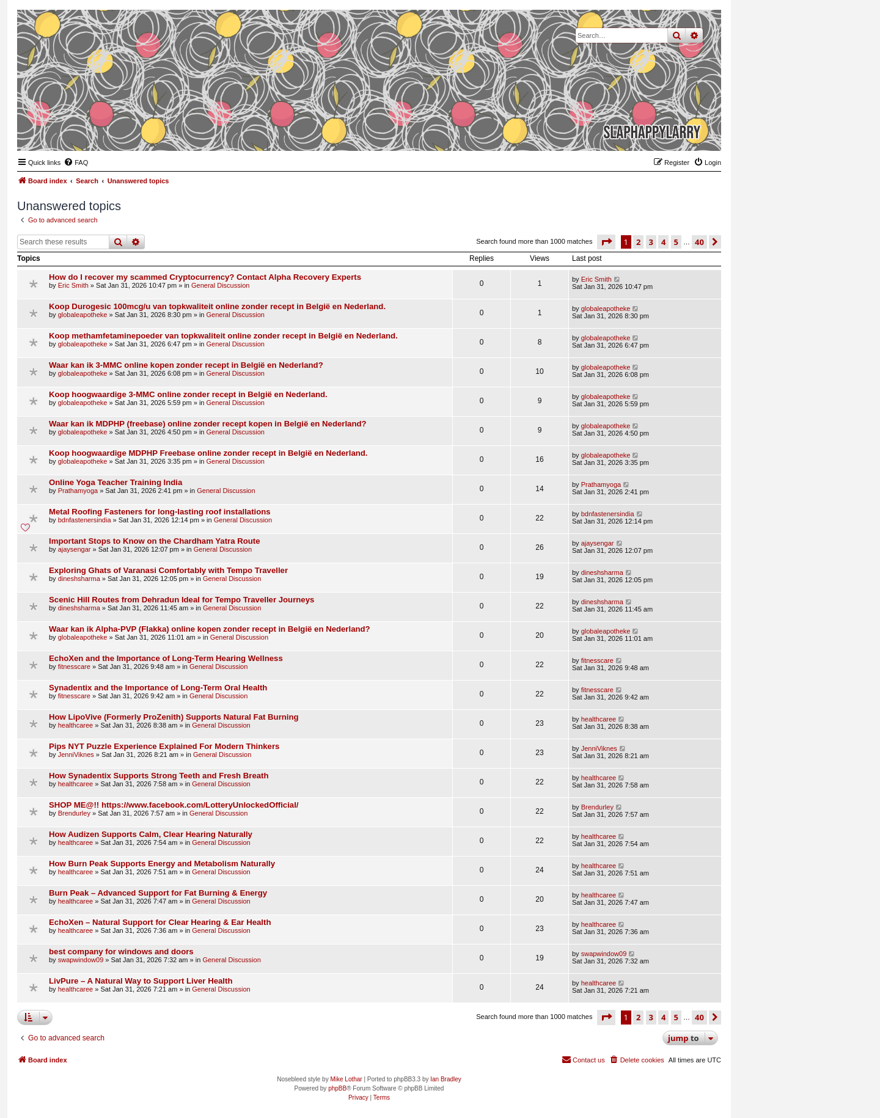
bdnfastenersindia (84, 520)
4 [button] (663, 241)
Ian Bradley (445, 1079)
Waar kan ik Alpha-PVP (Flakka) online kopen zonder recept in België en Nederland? (209, 629)
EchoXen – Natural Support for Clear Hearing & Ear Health (160, 922)
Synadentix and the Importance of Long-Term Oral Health (158, 687)
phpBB (337, 1088)
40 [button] (699, 241)
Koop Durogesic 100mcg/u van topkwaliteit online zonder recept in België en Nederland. (217, 306)
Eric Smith (73, 285)
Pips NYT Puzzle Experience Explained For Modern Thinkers (164, 746)
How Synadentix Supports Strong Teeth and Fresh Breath (159, 775)
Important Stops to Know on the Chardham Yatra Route (154, 541)
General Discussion (220, 285)
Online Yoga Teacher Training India (115, 482)
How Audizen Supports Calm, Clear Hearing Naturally (150, 834)
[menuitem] (76, 162)
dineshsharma (79, 578)
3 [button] (651, 241)
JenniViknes (76, 754)
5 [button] (676, 241)
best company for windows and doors (121, 951)
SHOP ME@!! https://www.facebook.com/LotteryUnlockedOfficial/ (174, 804)
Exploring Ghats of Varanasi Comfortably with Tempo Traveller (168, 570)
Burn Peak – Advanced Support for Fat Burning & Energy (158, 892)
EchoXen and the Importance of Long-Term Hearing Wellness (166, 658)
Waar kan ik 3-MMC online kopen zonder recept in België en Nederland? (186, 365)
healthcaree (76, 725)
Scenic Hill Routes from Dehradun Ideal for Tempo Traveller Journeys (181, 599)
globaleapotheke (83, 314)
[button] (606, 242)
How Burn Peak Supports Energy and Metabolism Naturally (162, 863)
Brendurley (74, 813)
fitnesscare (74, 666)
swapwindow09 (81, 959)
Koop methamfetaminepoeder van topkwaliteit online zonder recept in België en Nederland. (223, 335)
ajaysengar (74, 549)
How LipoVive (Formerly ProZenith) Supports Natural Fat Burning (174, 717)
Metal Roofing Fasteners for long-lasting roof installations (160, 511)
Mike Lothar (346, 1079)
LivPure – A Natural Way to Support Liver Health (140, 980)
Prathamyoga (78, 490)
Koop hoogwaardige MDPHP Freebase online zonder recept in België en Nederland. (208, 453)
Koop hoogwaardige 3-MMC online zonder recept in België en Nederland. (188, 394)
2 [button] (638, 241)
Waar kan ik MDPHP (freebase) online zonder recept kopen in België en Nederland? (208, 423)
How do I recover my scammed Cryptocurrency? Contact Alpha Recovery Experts (205, 277)
